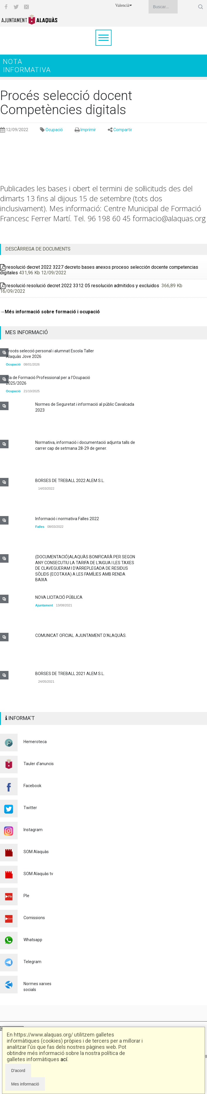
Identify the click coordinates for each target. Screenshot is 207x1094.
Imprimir (88, 129)
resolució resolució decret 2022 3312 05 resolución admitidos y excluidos (80, 285)
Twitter (30, 807)
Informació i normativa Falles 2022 (67, 518)
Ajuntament (44, 605)
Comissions (34, 917)
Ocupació (54, 129)
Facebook (32, 785)
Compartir (122, 129)
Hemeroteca (35, 741)
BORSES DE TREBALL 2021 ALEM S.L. (70, 673)
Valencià (123, 5)
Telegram (32, 961)
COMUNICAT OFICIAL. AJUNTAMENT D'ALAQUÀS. (81, 635)
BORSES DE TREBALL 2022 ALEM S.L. (70, 480)
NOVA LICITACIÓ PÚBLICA (59, 597)
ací (63, 1059)
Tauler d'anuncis (38, 763)
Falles (39, 526)
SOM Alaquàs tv (38, 873)
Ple (26, 895)
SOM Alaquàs (36, 851)
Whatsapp (32, 939)
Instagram (33, 829)
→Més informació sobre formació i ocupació (50, 311)
